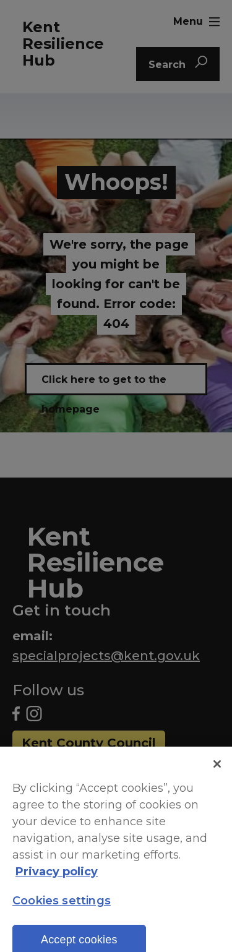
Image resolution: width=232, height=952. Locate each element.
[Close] (217, 770)
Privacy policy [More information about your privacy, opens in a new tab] (56, 878)
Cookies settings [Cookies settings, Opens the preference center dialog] (61, 907)
